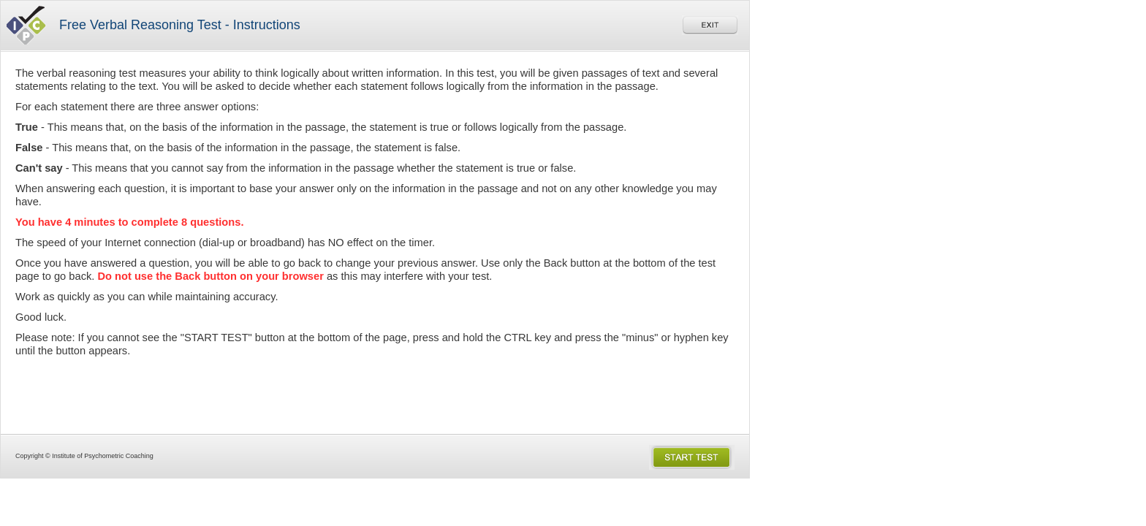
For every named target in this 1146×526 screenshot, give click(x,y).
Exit (710, 25)
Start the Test (692, 457)
